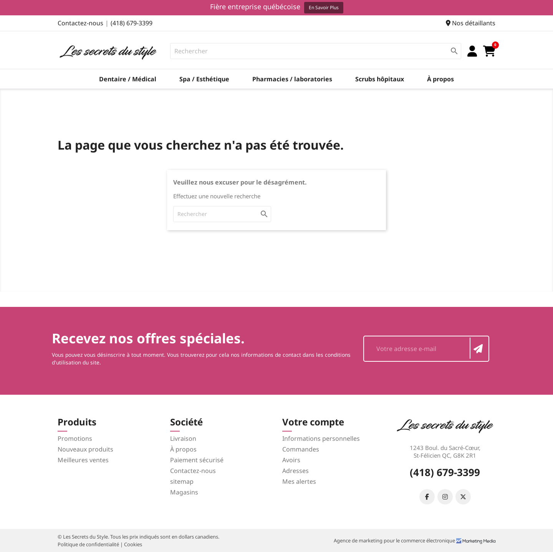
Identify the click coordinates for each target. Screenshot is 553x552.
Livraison (183, 438)
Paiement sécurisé (197, 460)
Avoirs (291, 460)
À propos (440, 79)
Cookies (133, 544)
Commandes (300, 449)
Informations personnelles (321, 438)
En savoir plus (324, 7)
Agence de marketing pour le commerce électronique (395, 540)
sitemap (182, 481)
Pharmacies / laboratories (292, 79)
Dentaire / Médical (127, 79)
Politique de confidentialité (89, 544)
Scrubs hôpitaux (379, 79)
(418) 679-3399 (131, 23)
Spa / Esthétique (204, 79)
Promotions (75, 438)
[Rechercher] (316, 51)
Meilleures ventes (83, 460)
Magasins (184, 492)
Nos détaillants (470, 23)
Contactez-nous (80, 23)
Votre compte (313, 421)
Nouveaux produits (85, 449)
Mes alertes (299, 481)
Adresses (295, 470)
